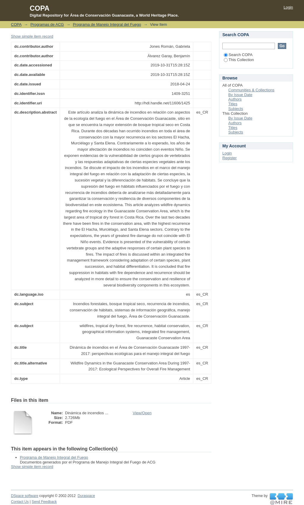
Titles (233, 104)
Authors (235, 99)
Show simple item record (32, 36)
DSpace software (24, 496)
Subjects (235, 108)
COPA (16, 24)
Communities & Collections (251, 90)
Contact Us (20, 502)
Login (288, 7)
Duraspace (86, 496)
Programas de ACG (47, 24)
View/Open (142, 413)
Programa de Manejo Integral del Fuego (107, 24)
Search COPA (238, 54)
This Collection (239, 60)
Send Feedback (44, 502)
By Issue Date (240, 95)
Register (229, 158)
